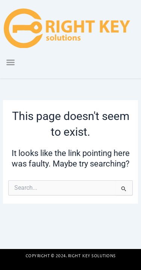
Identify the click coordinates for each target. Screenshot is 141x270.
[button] (10, 62)
